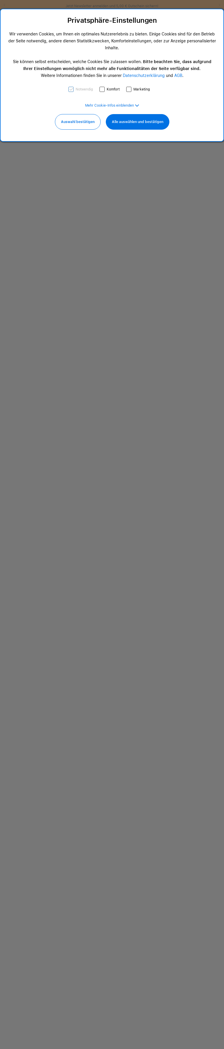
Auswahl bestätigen (78, 122)
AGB (178, 75)
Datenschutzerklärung (144, 75)
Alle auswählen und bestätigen (137, 122)
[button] (112, 105)
